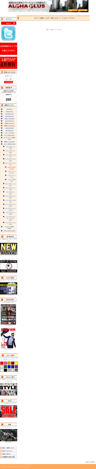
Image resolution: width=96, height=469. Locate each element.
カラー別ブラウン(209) (10, 159)
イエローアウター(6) (11, 167)
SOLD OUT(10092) (9, 230)
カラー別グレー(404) (10, 213)
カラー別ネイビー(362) (10, 196)
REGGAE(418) (9, 121)
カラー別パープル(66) (10, 200)
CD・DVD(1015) (10, 135)
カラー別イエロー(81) (10, 163)
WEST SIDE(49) (9, 118)
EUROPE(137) (9, 113)
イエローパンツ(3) (11, 176)
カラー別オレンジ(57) (10, 155)
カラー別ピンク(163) (10, 151)
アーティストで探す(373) (9, 138)
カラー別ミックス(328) (10, 223)
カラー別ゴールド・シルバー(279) (10, 218)
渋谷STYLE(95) (9, 123)
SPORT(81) (9, 111)
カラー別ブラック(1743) (10, 209)
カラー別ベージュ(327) (10, 184)
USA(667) (9, 109)
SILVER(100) (9, 130)
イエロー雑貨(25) (11, 180)
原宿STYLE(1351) (9, 125)
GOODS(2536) (9, 128)
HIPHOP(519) (9, 116)
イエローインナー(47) (11, 172)
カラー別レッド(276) (10, 147)
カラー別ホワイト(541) (10, 205)
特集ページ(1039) (9, 141)
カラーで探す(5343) (9, 144)
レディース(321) (9, 132)
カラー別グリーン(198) (10, 188)
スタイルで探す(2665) (9, 227)
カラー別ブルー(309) (10, 192)
